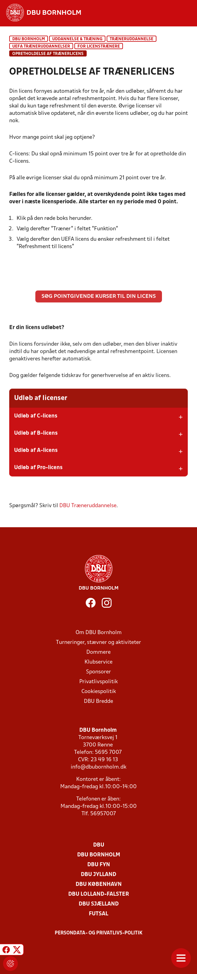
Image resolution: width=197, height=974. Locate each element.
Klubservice (98, 662)
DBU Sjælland (99, 904)
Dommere (98, 652)
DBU (98, 845)
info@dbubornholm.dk (98, 767)
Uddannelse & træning (77, 39)
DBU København (99, 884)
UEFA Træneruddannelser (41, 47)
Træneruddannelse (131, 39)
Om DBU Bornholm (99, 632)
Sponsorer (98, 672)
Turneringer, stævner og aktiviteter (98, 642)
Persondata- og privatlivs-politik (99, 933)
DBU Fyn (98, 864)
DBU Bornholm (28, 39)
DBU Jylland (98, 874)
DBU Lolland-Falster (98, 894)
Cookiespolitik (98, 691)
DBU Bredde (98, 701)
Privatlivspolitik (98, 681)
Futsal (98, 914)
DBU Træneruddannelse (87, 513)
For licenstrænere (98, 47)
